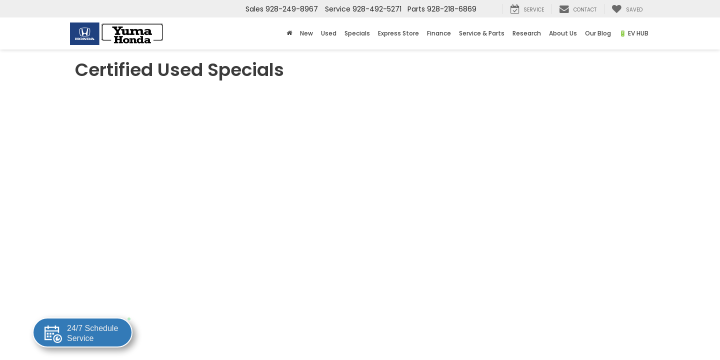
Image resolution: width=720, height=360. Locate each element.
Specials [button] (357, 33)
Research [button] (526, 33)
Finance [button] (439, 33)
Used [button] (328, 33)
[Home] (289, 34)
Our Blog (598, 33)
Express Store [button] (398, 33)
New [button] (306, 33)
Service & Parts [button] (481, 33)
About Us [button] (563, 33)
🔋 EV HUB (633, 33)
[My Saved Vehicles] (627, 9)
